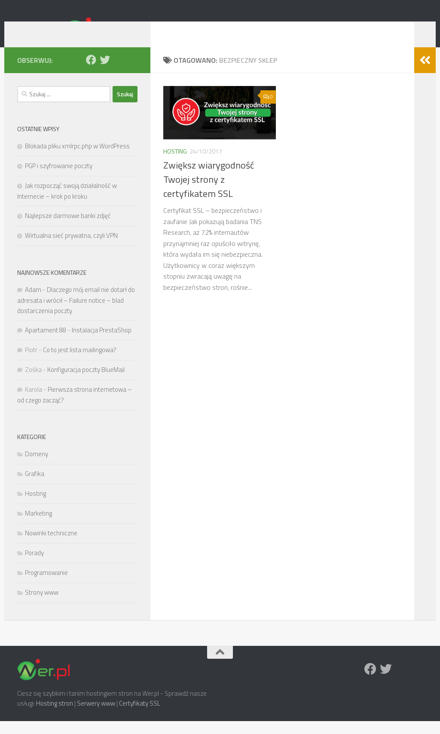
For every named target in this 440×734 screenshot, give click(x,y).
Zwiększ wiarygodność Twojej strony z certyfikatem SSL (208, 192)
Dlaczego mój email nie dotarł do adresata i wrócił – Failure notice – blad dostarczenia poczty (76, 313)
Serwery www (96, 716)
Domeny (36, 467)
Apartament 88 (45, 343)
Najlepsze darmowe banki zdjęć (68, 228)
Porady (34, 566)
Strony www (41, 605)
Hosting (175, 164)
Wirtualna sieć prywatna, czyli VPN (71, 248)
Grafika (34, 486)
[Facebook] (91, 73)
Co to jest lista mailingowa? (79, 363)
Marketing (38, 526)
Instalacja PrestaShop (101, 343)
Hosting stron (54, 716)
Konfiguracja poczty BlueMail (86, 382)
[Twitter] (105, 73)
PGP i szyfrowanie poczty (58, 179)
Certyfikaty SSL (139, 716)
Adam (33, 302)
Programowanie (46, 585)
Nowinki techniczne (51, 546)
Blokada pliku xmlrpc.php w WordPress (77, 159)
